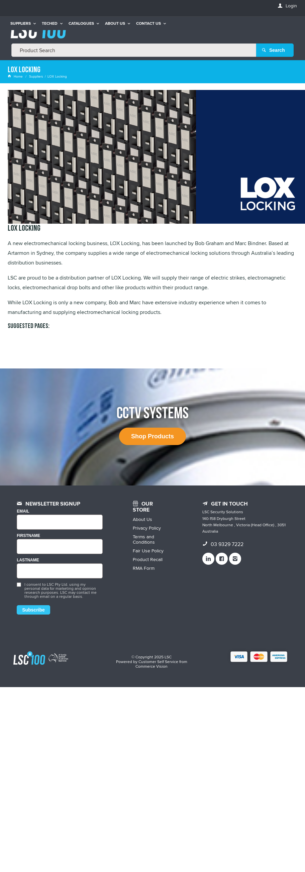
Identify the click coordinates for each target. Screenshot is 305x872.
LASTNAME (28, 560)
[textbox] (134, 50)
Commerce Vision (151, 666)
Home (16, 76)
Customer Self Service (158, 661)
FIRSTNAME (28, 536)
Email (23, 511)
